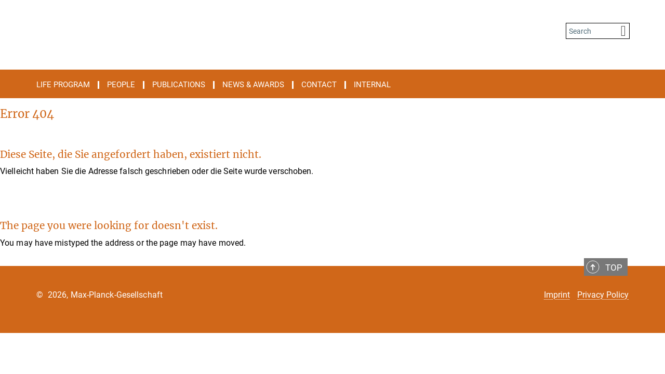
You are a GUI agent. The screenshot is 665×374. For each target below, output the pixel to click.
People (121, 85)
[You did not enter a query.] (591, 31)
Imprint (557, 295)
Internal (372, 85)
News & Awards (253, 85)
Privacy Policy (603, 295)
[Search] (623, 31)
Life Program (63, 85)
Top (613, 267)
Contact (319, 85)
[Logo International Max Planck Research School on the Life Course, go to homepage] (231, 31)
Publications (178, 85)
